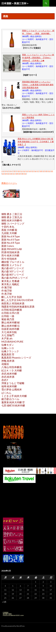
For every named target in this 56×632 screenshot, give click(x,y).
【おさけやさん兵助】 (11, 108)
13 (27, 171)
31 (25, 174)
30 (22, 174)
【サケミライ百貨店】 (32, 48)
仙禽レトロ (7, 348)
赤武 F (4, 379)
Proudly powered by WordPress (13, 626)
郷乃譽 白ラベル (10, 399)
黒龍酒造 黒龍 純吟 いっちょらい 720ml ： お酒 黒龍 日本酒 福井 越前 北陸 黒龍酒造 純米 (37, 85)
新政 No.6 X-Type (10, 236)
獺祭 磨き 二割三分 (11, 214)
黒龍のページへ (9, 183)
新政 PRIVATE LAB (11, 249)
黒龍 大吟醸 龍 (9, 229)
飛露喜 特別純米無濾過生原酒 (17, 306)
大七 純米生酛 (9, 332)
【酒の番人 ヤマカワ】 (11, 165)
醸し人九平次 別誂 (11, 296)
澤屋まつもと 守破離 (12, 383)
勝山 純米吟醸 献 (10, 322)
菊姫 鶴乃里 (7, 319)
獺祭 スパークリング (12, 223)
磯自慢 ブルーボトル (12, 261)
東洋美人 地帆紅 (10, 284)
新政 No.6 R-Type (10, 242)
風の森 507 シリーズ (12, 271)
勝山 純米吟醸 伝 (10, 325)
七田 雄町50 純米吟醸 (13, 405)
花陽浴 (5, 363)
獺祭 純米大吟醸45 (11, 220)
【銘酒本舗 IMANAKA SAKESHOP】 (38, 132)
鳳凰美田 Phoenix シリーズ (16, 357)
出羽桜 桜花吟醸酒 (11, 309)
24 (6, 174)
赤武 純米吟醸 (9, 373)
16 (35, 171)
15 (33, 171)
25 (9, 174)
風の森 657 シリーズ (12, 268)
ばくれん (6, 392)
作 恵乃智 (6, 293)
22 (52, 171)
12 (24, 171)
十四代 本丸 (7, 226)
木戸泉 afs (7, 338)
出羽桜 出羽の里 (10, 312)
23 (3, 174)
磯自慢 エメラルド (11, 265)
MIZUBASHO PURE (12, 341)
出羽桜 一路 (7, 316)
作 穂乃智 (6, 290)
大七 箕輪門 (7, 335)
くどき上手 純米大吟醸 (14, 395)
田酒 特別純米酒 (10, 252)
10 (19, 171)
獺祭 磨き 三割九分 (11, 217)
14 (30, 171)
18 (41, 171)
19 (44, 171)
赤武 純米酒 (7, 376)
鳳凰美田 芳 (7, 354)
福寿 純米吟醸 (9, 386)
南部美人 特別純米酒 (12, 303)
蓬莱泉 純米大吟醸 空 (13, 402)
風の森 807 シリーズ (12, 274)
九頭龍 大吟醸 (9, 233)
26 (11, 174)
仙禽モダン (7, 344)
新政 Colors (7, 245)
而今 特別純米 (9, 258)
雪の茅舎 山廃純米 (11, 389)
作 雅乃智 (6, 287)
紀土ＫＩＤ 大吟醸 (11, 370)
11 (21, 171)
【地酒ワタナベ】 (30, 75)
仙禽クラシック (10, 351)
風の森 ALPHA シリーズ (14, 277)
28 (17, 174)
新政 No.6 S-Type (10, 239)
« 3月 (4, 602)
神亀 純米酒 (7, 360)
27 (14, 174)
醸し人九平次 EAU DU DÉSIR (17, 300)
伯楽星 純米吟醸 (10, 328)
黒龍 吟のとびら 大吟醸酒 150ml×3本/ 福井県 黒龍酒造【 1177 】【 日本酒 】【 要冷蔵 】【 (36, 141)
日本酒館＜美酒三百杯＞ (15, 3)
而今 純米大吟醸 (10, 255)
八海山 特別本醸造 (11, 367)
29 (20, 174)
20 (46, 171)
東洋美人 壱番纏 (10, 281)
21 (49, 171)
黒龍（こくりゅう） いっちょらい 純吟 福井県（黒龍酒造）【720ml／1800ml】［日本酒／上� (38, 58)
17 (38, 171)
